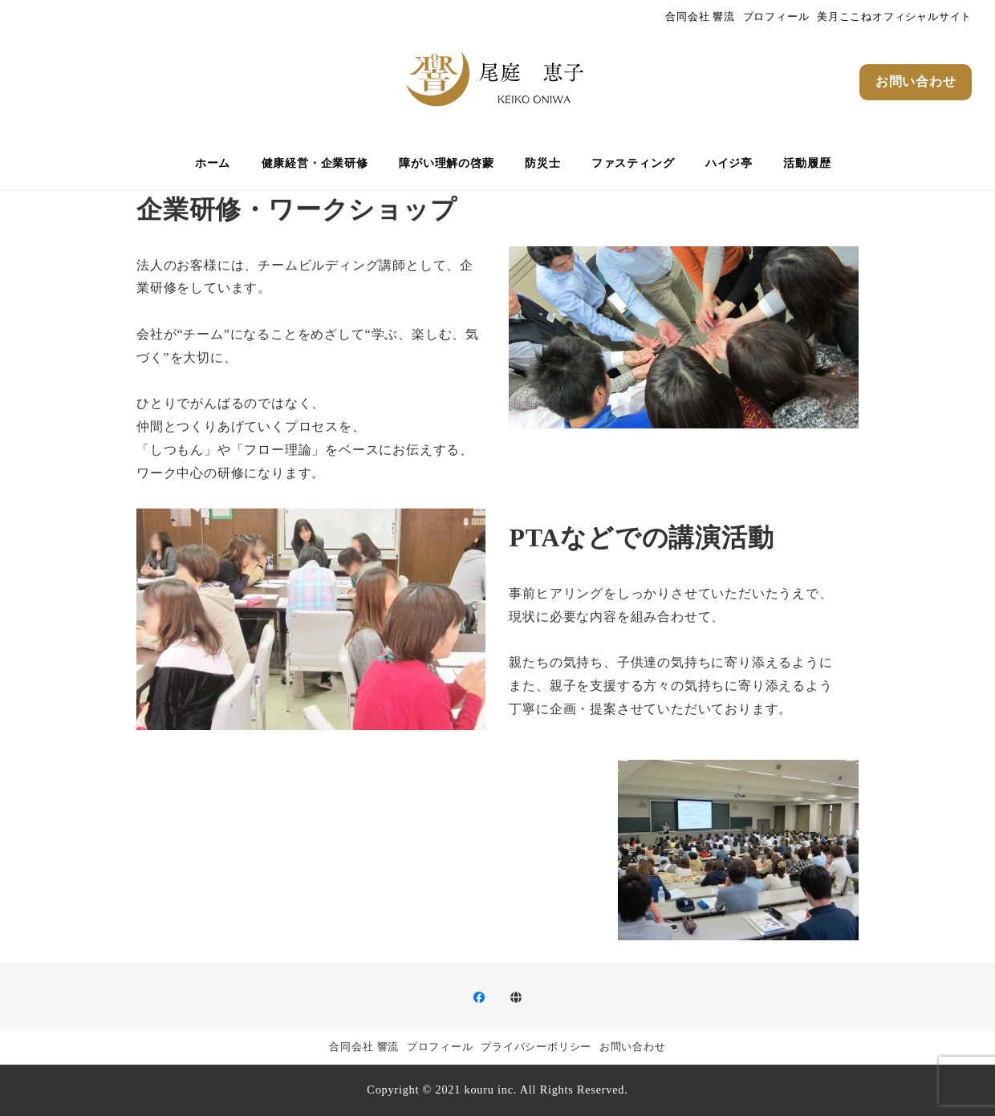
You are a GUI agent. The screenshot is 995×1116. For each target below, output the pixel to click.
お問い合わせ (632, 1047)
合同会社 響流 (700, 16)
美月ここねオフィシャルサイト (894, 16)
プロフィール (776, 16)
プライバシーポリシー (536, 1047)
